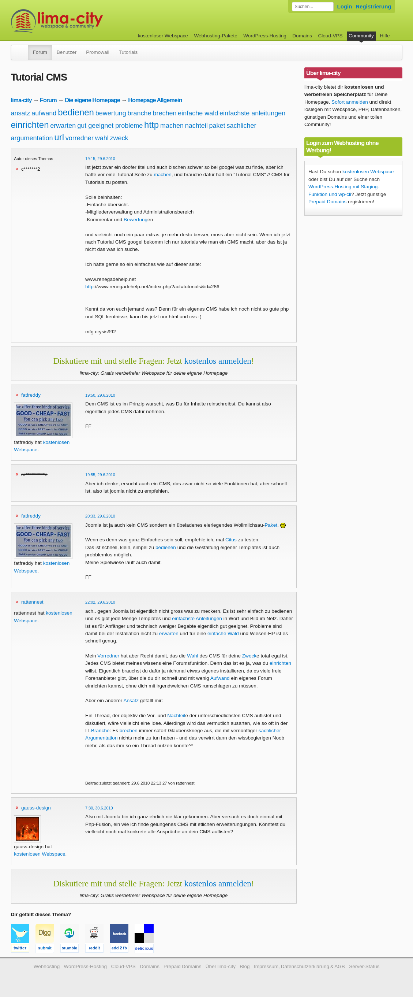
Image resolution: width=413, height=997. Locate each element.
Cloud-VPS (330, 35)
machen (172, 125)
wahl (102, 138)
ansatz (20, 113)
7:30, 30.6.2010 (99, 808)
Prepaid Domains (327, 201)
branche (139, 113)
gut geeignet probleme (110, 125)
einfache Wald (223, 633)
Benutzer (66, 52)
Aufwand (220, 678)
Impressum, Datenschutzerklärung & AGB (299, 966)
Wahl (192, 656)
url (59, 137)
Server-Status (364, 966)
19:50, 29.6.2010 (100, 395)
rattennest (32, 602)
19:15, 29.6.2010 (100, 158)
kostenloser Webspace (163, 35)
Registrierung (373, 6)
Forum (40, 52)
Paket (270, 525)
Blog (244, 966)
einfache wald (198, 113)
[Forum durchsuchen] (313, 6)
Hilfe (385, 35)
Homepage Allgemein (155, 100)
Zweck (249, 656)
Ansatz (131, 700)
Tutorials (128, 52)
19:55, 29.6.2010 (100, 474)
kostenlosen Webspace (39, 854)
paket (217, 125)
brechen (164, 113)
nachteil (196, 125)
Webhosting (47, 966)
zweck (119, 138)
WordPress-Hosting (264, 35)
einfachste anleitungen (252, 113)
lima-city (21, 100)
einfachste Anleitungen (197, 618)
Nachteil (176, 715)
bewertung (110, 113)
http (151, 125)
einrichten (30, 125)
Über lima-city (221, 966)
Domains (302, 35)
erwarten (63, 125)
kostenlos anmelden (217, 361)
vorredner (79, 138)
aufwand (43, 113)
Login (344, 6)
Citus (231, 539)
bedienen (76, 112)
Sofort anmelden (349, 102)
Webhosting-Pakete (215, 35)
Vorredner (108, 656)
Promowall (97, 52)
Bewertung (135, 219)
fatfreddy (31, 395)
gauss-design (36, 808)
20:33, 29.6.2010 (100, 516)
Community (361, 35)
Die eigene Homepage (92, 100)
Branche (100, 730)
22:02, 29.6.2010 (100, 602)
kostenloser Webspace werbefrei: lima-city (84, 21)
